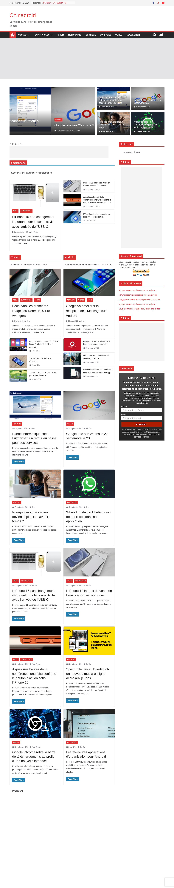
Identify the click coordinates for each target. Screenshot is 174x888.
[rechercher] (139, 152)
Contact (22, 35)
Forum (60, 35)
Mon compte (74, 35)
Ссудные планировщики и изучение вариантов (139, 308)
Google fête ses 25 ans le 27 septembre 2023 (147, 101)
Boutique (91, 35)
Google (70, 423)
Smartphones (42, 35)
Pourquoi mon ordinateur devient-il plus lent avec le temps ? (111, 125)
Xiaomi (37, 299)
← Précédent (16, 791)
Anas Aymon (36, 664)
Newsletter (133, 35)
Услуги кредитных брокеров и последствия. (138, 294)
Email (123, 414)
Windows (16, 502)
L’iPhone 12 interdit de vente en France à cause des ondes (96, 183)
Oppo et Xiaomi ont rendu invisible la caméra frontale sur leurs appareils (43, 344)
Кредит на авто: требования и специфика (137, 290)
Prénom (124, 406)
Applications (72, 502)
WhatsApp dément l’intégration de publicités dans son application (145, 125)
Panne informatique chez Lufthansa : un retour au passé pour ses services (111, 100)
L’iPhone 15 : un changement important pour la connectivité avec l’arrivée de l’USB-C (33, 221)
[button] (28, 35)
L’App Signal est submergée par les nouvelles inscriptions (96, 215)
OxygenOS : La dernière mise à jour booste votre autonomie (96, 342)
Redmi (15, 299)
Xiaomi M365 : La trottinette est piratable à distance (42, 373)
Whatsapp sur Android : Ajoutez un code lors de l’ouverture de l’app (98, 370)
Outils (118, 35)
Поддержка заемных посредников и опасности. (139, 299)
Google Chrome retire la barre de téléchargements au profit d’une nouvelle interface (34, 756)
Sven (33, 130)
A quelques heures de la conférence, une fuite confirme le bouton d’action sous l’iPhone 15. (97, 200)
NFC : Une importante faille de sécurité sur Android (96, 356)
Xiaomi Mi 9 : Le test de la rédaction (40, 359)
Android (81, 299)
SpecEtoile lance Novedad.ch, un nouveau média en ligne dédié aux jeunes (88, 673)
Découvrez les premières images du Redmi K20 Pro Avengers (31, 310)
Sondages (105, 35)
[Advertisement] (87, 59)
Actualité (17, 115)
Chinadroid (23, 15)
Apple (15, 210)
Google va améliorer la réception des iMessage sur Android (86, 310)
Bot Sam (34, 232)
